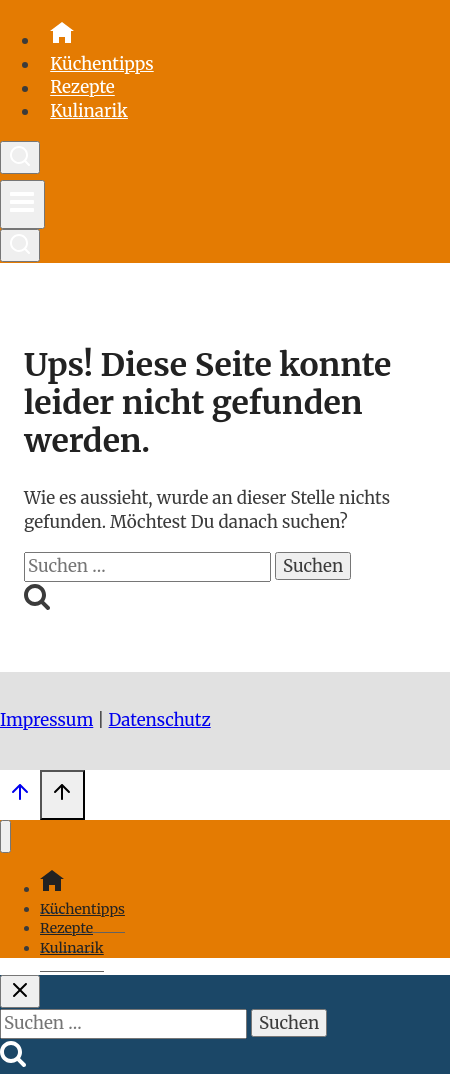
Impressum (46, 720)
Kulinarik (89, 111)
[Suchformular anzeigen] (20, 157)
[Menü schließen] (5, 836)
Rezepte (82, 88)
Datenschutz (160, 720)
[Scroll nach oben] (20, 797)
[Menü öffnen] (22, 204)
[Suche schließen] (20, 991)
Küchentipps (102, 64)
